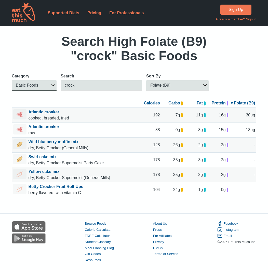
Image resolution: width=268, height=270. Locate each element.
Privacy (158, 242)
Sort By (153, 76)
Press (157, 230)
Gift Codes (93, 254)
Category (20, 76)
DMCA (158, 248)
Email (224, 235)
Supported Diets (63, 13)
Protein (220, 103)
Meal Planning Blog (99, 248)
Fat (201, 103)
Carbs (175, 103)
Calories (152, 103)
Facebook (227, 223)
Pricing (94, 13)
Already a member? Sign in (236, 19)
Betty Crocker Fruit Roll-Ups (57, 186)
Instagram (227, 229)
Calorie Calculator (98, 230)
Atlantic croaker (44, 112)
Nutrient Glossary (98, 242)
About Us (160, 223)
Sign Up (236, 9)
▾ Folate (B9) (243, 103)
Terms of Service (165, 254)
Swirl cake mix (43, 157)
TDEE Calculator (97, 236)
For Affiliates (162, 236)
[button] (34, 85)
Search (67, 76)
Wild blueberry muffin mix (54, 142)
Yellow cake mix (45, 171)
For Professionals (126, 13)
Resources (93, 260)
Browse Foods (95, 223)
